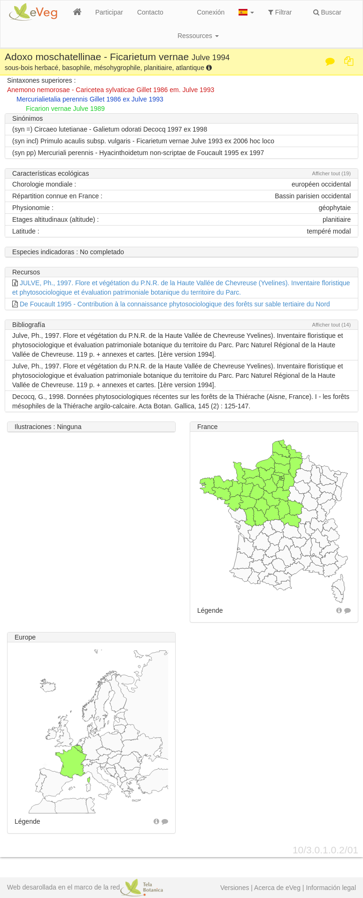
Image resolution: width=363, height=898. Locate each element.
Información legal (331, 887)
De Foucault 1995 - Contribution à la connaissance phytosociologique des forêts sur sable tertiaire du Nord (175, 304)
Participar (109, 12)
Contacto (150, 12)
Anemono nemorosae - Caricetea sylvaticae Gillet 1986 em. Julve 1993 (110, 90)
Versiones (234, 887)
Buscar (327, 12)
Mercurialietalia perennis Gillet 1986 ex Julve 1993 (89, 99)
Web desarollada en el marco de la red (85, 887)
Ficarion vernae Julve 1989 (65, 108)
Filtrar (280, 12)
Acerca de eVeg (277, 887)
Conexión (210, 12)
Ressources (198, 35)
